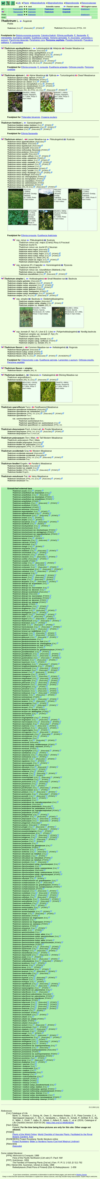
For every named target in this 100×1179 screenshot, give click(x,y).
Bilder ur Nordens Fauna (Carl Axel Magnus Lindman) (54, 1141)
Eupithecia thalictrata (47, 235)
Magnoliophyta (38, 3)
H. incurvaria (74, 38)
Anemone (32, 9)
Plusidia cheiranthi (73, 40)
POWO (39, 28)
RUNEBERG (64, 356)
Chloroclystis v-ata (29, 360)
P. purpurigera (16, 42)
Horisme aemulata (58, 38)
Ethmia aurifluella (65, 35)
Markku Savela (81, 1175)
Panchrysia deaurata (18, 40)
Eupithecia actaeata (58, 67)
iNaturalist (28, 28)
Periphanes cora (37, 40)
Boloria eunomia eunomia (28, 35)
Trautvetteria (18, 9)
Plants (26, 3)
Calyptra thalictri (48, 35)
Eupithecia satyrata (48, 360)
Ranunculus (18, 12)
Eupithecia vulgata (40, 38)
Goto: (46, 17)
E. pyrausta (43, 67)
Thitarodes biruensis (30, 117)
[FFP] (79, 28)
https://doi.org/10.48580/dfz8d (60, 1123)
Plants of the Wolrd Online (24, 1134)
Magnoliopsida (72, 3)
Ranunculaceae (89, 3)
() (85, 9)
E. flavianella (80, 35)
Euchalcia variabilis (22, 38)
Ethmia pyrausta (28, 67)
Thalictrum (49, 9)
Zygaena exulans (49, 117)
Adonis (20, 15)
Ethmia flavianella (29, 133)
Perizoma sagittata (55, 40)
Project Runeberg (20, 1141)
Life (19, 3)
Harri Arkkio (27, 98)
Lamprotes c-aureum (68, 360)
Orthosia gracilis (76, 67)
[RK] (30, 63)
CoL (18, 28)
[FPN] (33, 90)
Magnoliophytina (55, 3)
